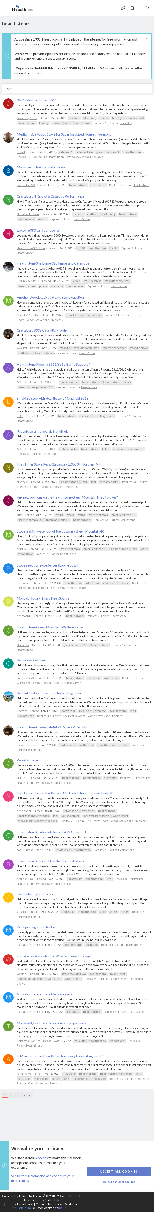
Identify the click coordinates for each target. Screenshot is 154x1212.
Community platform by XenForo (41, 1196)
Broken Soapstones (31, 660)
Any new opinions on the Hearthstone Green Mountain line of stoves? (67, 497)
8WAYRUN (65, 1208)
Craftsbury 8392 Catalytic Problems (44, 330)
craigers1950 (25, 678)
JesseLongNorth (27, 118)
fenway (21, 745)
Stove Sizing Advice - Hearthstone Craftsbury (50, 861)
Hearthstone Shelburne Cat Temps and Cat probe (53, 263)
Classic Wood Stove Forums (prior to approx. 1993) (49, 682)
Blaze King (126, 123)
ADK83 (21, 382)
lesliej (20, 416)
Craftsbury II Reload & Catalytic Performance (50, 196)
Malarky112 (24, 315)
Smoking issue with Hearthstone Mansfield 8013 (52, 398)
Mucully (21, 549)
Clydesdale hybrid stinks (35, 894)
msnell (21, 152)
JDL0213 (22, 778)
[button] (6, 8)
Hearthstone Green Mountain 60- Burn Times (50, 627)
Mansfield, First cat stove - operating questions (51, 1023)
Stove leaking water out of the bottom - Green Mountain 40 (60, 531)
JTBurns (22, 911)
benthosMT (24, 616)
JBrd (20, 515)
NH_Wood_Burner (28, 214)
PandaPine (23, 583)
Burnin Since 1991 (28, 281)
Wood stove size (29, 760)
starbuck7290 (26, 185)
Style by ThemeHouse (19, 1204)
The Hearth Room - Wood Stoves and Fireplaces (72, 157)
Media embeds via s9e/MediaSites (57, 1204)
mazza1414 (24, 944)
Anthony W (24, 1073)
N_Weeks (22, 482)
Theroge (22, 711)
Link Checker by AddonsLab (41, 1200)
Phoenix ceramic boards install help (43, 431)
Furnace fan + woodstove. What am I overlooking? (53, 956)
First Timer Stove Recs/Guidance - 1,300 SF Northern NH (59, 464)
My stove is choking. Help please (41, 167)
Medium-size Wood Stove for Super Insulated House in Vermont (64, 134)
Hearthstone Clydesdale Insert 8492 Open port (51, 832)
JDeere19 (23, 645)
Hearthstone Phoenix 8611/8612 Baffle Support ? (53, 364)
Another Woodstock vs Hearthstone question (50, 297)
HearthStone (141, 185)
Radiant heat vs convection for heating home (49, 693)
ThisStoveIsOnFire (28, 1040)
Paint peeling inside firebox (37, 927)
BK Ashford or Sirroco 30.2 (37, 100)
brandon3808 (25, 878)
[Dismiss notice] (146, 39)
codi (19, 850)
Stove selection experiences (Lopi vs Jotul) (48, 565)
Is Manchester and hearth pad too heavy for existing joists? (60, 1056)
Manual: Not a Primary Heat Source (43, 598)
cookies (42, 1158)
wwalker (22, 348)
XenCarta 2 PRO (22, 1208)
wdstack (22, 973)
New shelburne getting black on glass (44, 994)
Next (25, 1095)
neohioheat (24, 811)
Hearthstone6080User (31, 248)
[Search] (147, 8)
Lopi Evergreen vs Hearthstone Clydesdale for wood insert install (64, 793)
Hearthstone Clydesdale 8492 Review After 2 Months (56, 727)
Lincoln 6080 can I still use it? (38, 230)
